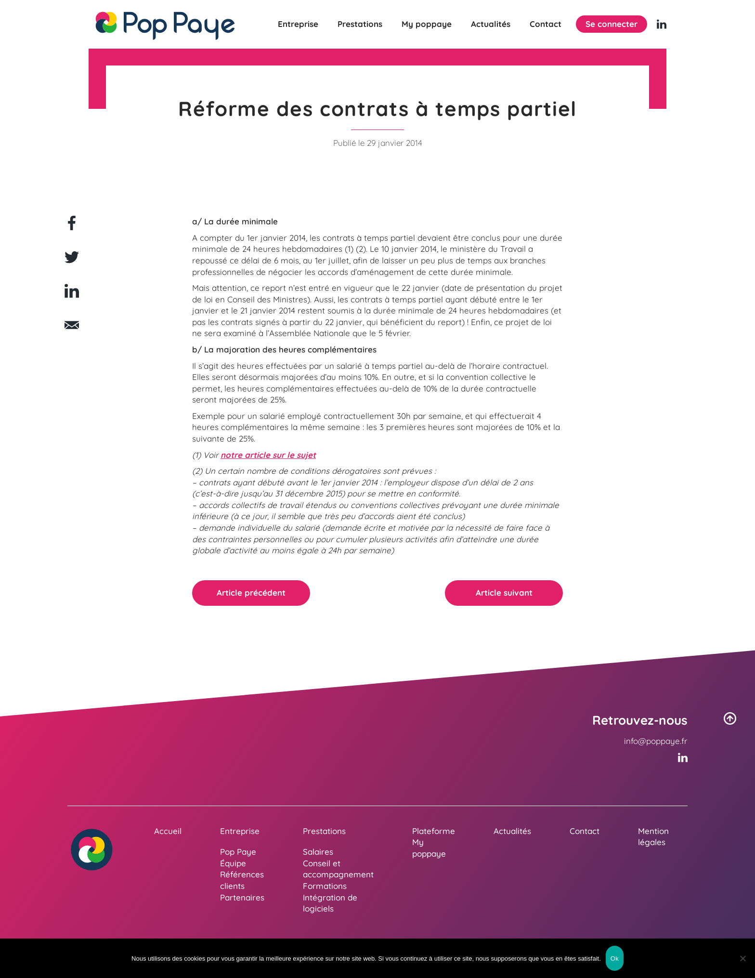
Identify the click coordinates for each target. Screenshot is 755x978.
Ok (615, 958)
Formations (325, 886)
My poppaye (427, 24)
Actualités (490, 24)
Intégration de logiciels (330, 903)
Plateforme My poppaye (433, 842)
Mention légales (653, 837)
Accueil (168, 831)
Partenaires (242, 897)
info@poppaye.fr (656, 741)
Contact (545, 24)
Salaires (318, 852)
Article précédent (251, 592)
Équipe (233, 863)
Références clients (242, 880)
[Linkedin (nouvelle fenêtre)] (661, 24)
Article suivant (504, 592)
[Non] (743, 958)
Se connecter (612, 24)
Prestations (360, 24)
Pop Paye (238, 852)
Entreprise (298, 24)
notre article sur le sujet (268, 455)
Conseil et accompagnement (338, 869)
